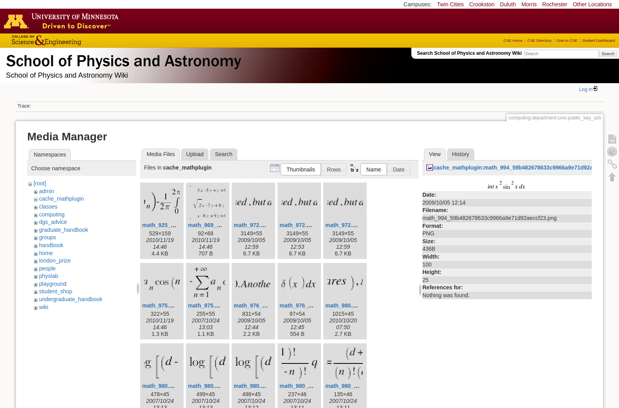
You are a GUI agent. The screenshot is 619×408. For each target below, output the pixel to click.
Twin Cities (450, 4)
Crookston (482, 4)
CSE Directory (539, 40)
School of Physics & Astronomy (122, 59)
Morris (529, 4)
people (47, 268)
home (46, 253)
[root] (40, 183)
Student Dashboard (598, 40)
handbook (51, 245)
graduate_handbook (63, 230)
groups (47, 237)
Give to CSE (566, 40)
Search (607, 53)
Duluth (508, 4)
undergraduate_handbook (70, 299)
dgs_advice (53, 222)
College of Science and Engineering (71, 40)
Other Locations (592, 4)
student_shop (55, 291)
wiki (43, 307)
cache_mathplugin (61, 199)
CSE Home (512, 40)
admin (46, 191)
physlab (48, 276)
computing (52, 214)
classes (48, 206)
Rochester (554, 4)
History (460, 154)
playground (52, 284)
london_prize (55, 260)
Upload (195, 154)
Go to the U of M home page (63, 21)
